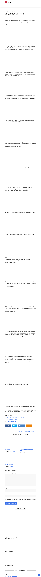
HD (8, 405)
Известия (13, 43)
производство (14, 405)
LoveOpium (9, 2)
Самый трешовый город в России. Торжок (15, 527)
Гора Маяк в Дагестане (10, 507)
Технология (11, 11)
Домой (7, 11)
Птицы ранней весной (24, 508)
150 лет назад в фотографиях (12, 519)
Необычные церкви (11, 535)
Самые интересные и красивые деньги (16, 401)
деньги (10, 405)
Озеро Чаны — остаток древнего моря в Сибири (12, 494)
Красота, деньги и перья (12, 403)
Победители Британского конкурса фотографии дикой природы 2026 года (26, 495)
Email (7, 466)
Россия (7, 436)
